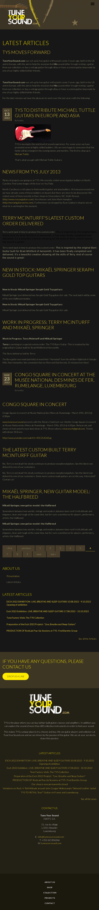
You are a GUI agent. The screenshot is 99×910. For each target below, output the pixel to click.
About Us (50, 882)
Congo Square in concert (34, 404)
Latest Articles (14, 582)
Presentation (13, 576)
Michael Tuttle (22, 154)
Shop (49, 887)
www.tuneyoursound (13, 421)
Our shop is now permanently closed (49, 784)
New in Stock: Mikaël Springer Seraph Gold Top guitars (48, 272)
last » (53, 554)
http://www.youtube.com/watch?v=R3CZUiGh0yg (26, 437)
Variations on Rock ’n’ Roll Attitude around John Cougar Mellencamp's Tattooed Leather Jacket (49, 788)
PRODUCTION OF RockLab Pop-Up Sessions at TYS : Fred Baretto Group (42, 630)
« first (9, 548)
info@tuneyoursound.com (51, 836)
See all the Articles (88, 638)
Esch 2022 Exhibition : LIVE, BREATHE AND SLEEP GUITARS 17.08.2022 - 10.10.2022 (48, 611)
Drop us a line (15, 676)
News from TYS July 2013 (31, 171)
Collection (49, 893)
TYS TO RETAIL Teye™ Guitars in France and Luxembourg (49, 792)
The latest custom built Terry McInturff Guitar (39, 452)
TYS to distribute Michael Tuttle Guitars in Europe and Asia (55, 112)
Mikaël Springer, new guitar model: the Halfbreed (46, 494)
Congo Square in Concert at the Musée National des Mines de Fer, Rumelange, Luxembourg (55, 380)
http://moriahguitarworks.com (18, 202)
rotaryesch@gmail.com (73, 428)
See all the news (89, 799)
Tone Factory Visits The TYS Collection (25, 617)
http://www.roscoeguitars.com (18, 199)
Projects (50, 898)
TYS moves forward (26, 52)
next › (39, 554)
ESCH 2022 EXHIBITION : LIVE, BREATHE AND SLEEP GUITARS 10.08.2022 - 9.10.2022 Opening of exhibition (49, 603)
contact (50, 903)
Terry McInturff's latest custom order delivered (43, 220)
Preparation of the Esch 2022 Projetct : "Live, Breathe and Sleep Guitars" (41, 624)
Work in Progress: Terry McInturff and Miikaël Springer (46, 324)
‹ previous (26, 548)
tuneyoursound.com (51, 843)
